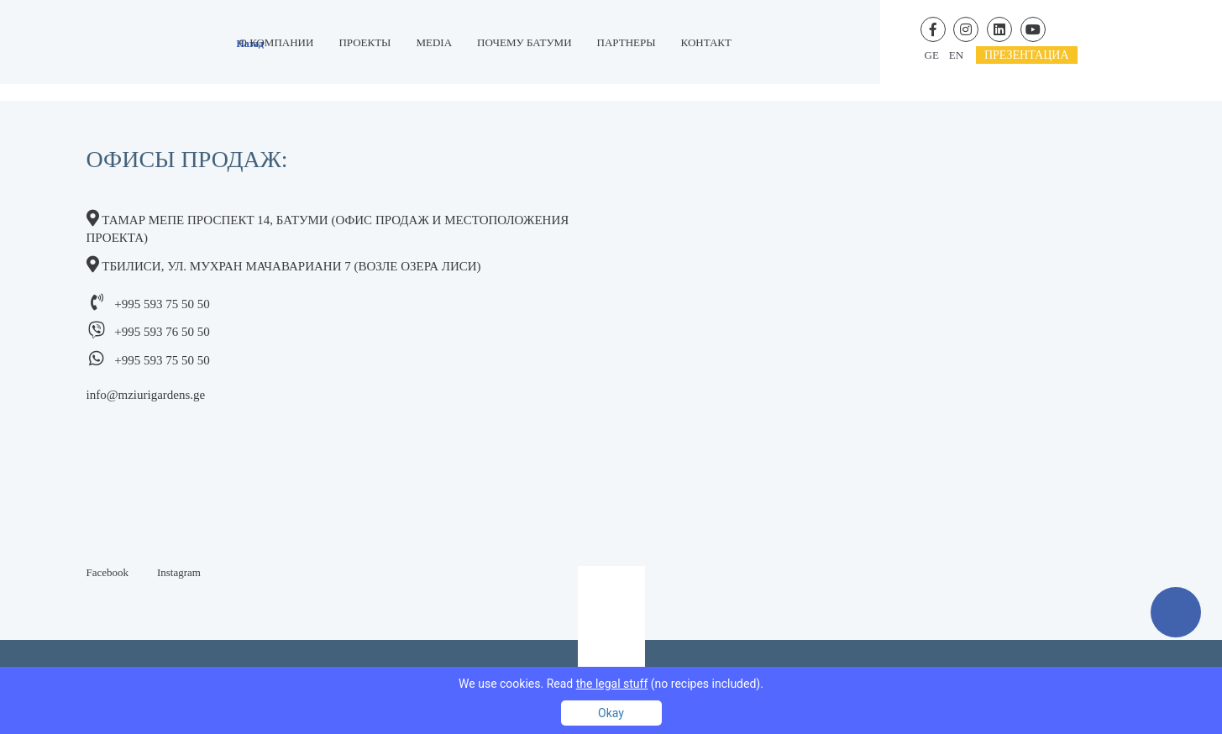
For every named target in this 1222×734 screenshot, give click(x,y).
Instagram (179, 572)
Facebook (108, 572)
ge (932, 55)
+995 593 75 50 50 (161, 304)
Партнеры (626, 42)
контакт (706, 42)
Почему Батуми (524, 42)
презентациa (1026, 55)
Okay (611, 713)
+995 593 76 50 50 (161, 331)
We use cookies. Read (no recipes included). (611, 683)
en (956, 55)
